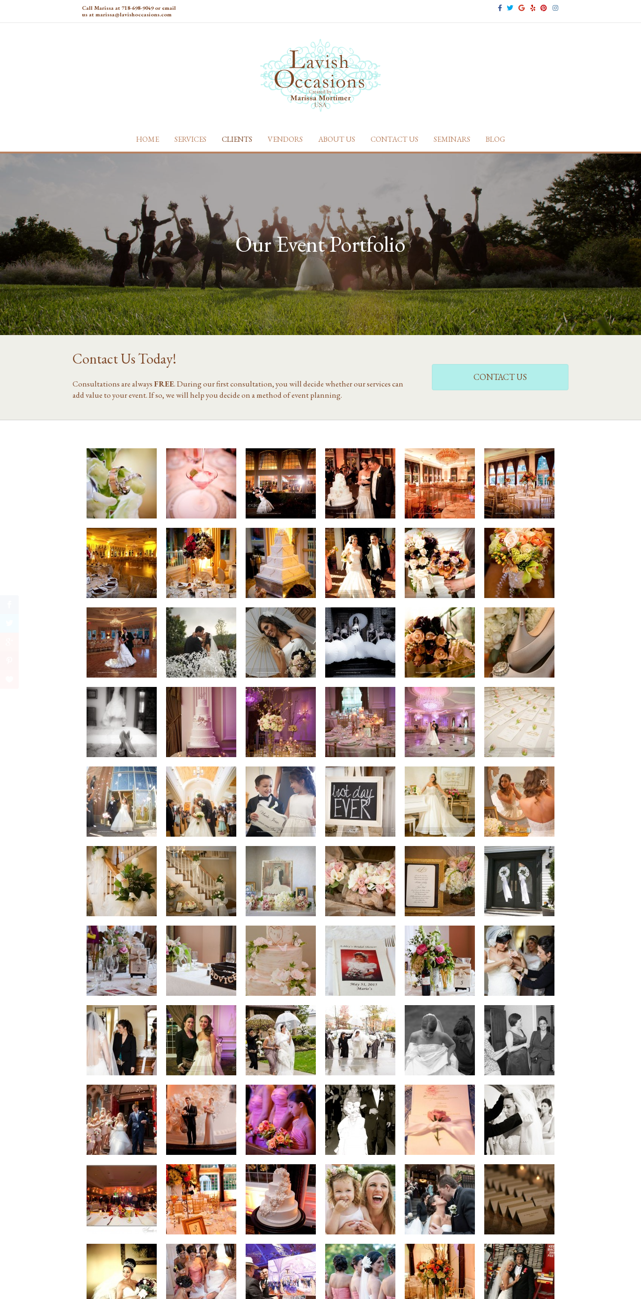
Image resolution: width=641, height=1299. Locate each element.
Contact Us (394, 139)
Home (147, 139)
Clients (237, 139)
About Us (336, 139)
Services (190, 139)
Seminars (452, 139)
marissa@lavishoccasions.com (133, 14)
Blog (495, 139)
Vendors (285, 139)
